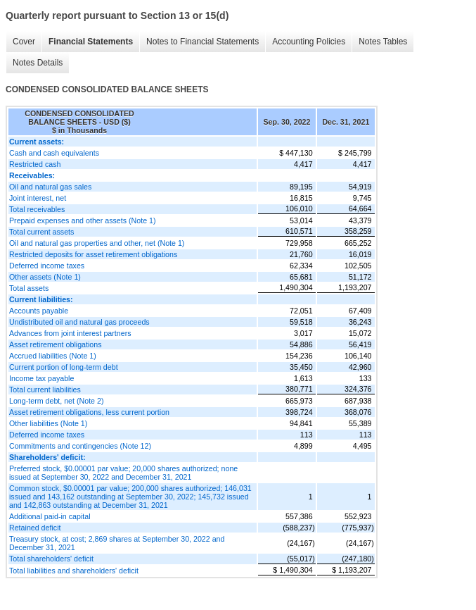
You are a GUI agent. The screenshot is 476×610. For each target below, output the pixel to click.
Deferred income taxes (46, 265)
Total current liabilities (45, 389)
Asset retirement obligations (55, 344)
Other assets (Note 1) (45, 277)
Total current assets (41, 232)
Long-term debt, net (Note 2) (56, 401)
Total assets (29, 288)
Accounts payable (38, 310)
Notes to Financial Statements (202, 41)
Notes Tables (383, 41)
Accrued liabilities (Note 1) (52, 355)
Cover (24, 41)
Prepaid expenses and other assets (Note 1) (82, 220)
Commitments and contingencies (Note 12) (80, 446)
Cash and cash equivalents (54, 153)
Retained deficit (34, 527)
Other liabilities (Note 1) (48, 423)
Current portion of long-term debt (63, 367)
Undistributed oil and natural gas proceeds (79, 322)
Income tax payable (41, 378)
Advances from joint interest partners (70, 333)
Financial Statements (91, 41)
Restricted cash (34, 164)
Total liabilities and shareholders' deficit (74, 570)
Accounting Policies (308, 41)
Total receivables (37, 209)
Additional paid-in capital (50, 516)
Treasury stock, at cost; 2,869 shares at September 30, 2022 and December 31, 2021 (116, 543)
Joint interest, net (37, 198)
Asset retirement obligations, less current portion (89, 412)
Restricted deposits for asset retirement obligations (93, 254)
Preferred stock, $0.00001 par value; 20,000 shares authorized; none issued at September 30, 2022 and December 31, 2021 (123, 472)
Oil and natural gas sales (50, 186)
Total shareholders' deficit (51, 558)
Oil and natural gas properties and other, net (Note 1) (96, 243)
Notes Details (38, 63)
